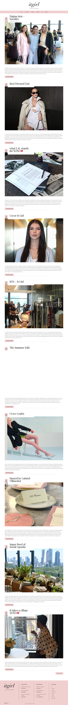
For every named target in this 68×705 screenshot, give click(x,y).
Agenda (52, 688)
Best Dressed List (24, 690)
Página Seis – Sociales (17, 17)
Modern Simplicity (40, 690)
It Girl (52, 695)
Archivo (53, 690)
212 (51, 686)
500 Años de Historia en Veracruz (41, 695)
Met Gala (53, 696)
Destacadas (53, 691)
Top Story (12, 21)
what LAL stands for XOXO (25, 695)
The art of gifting (40, 686)
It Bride (53, 693)
